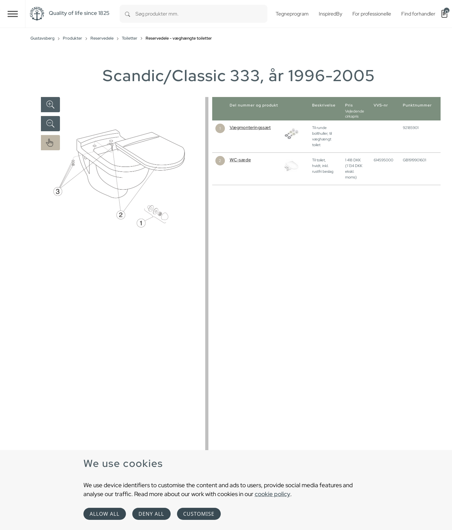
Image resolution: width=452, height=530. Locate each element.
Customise (198, 513)
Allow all (105, 513)
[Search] (127, 13)
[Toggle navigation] (12, 14)
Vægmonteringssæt (250, 127)
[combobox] (201, 13)
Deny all (151, 513)
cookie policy (272, 494)
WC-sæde (240, 160)
